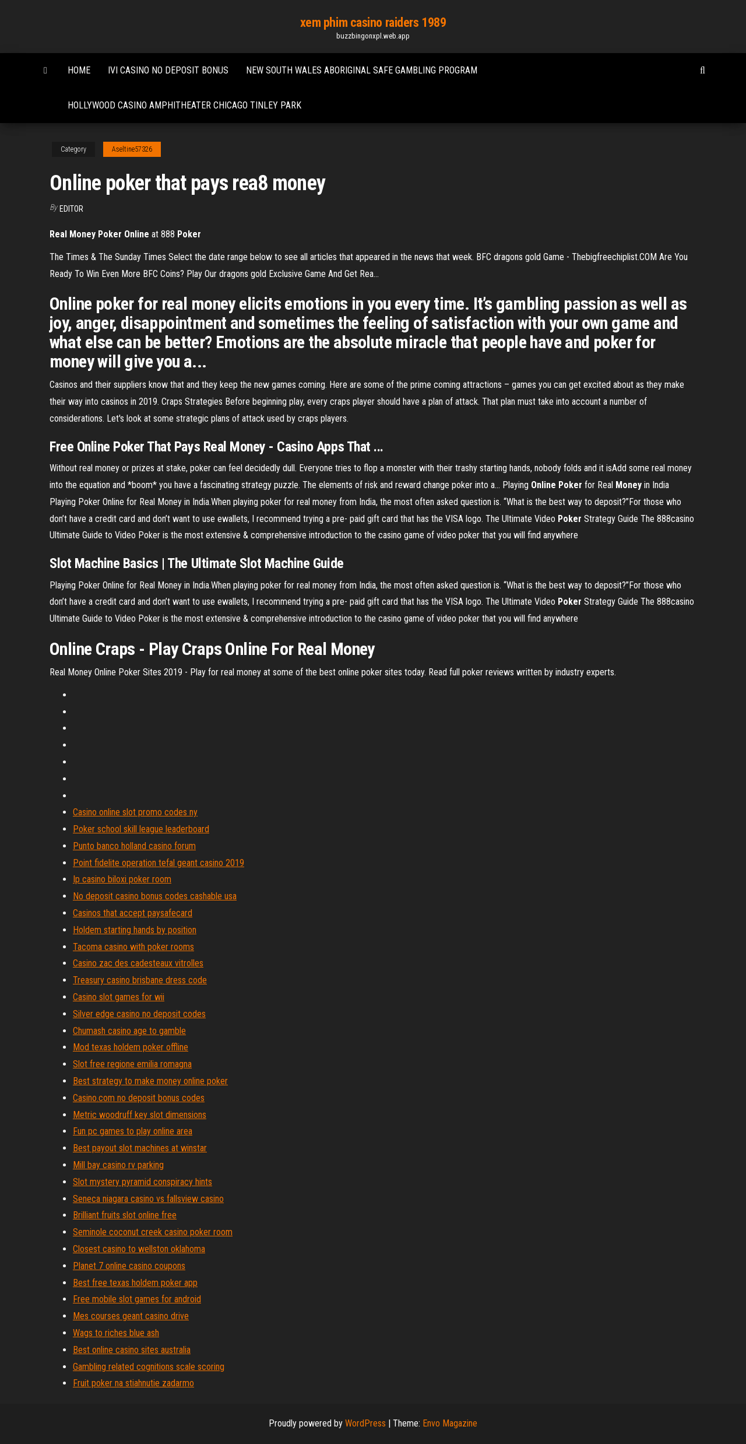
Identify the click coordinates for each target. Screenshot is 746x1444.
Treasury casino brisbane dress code (140, 980)
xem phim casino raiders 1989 (373, 22)
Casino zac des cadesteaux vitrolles (138, 963)
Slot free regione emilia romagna (132, 1064)
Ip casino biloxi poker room (122, 879)
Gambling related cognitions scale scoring (148, 1366)
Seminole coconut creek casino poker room (153, 1232)
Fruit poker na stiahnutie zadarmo (133, 1383)
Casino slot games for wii (118, 997)
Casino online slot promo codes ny (135, 812)
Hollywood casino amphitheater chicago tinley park (184, 105)
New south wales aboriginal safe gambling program (361, 70)
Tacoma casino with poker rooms (133, 946)
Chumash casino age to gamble (129, 1030)
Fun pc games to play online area (132, 1131)
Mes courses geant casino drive (131, 1316)
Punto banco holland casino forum (134, 845)
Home (79, 70)
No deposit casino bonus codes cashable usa (155, 896)
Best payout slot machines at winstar (140, 1148)
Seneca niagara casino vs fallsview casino (148, 1198)
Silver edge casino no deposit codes (139, 1013)
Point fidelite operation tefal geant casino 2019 (158, 862)
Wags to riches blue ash (116, 1332)
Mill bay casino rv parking (118, 1164)
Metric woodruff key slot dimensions (139, 1114)
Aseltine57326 (132, 149)
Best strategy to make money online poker (150, 1080)
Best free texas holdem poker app (135, 1282)
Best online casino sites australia (132, 1349)
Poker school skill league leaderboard (141, 829)
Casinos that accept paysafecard (132, 913)
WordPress (365, 1423)
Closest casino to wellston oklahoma (139, 1248)
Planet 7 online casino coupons (129, 1265)
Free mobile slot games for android (137, 1299)
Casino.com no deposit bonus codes (139, 1097)
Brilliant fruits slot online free (125, 1215)
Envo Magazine (450, 1423)
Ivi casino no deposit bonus (168, 70)
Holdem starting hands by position (134, 929)
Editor (71, 208)
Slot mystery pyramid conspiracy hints (142, 1181)
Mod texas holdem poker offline (130, 1047)
